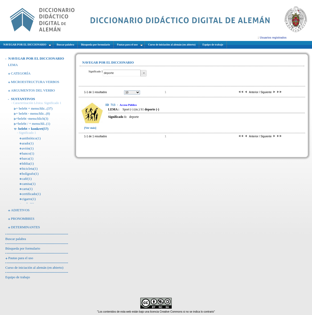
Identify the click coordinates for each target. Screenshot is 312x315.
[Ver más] (90, 127)
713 (110, 105)
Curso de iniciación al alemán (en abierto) (34, 268)
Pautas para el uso (20, 258)
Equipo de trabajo (17, 277)
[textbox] (122, 73)
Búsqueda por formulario (22, 248)
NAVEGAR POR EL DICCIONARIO (36, 58)
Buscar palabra (15, 239)
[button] (144, 73)
